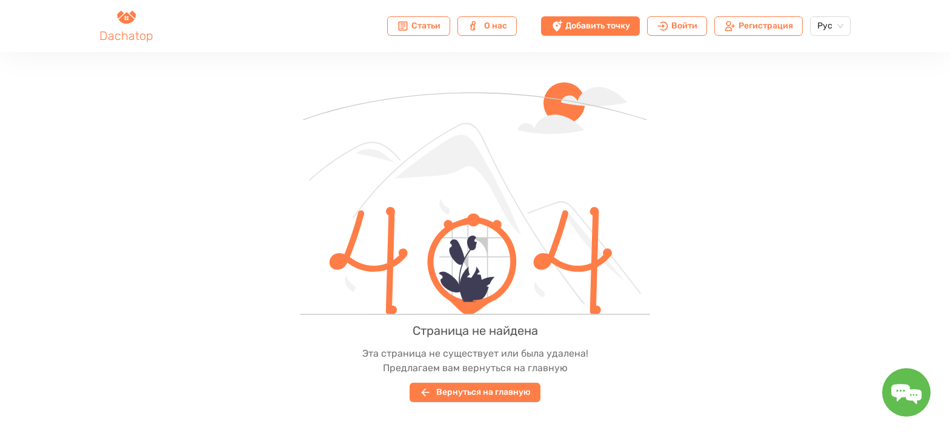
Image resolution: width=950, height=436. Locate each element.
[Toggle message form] (906, 392)
